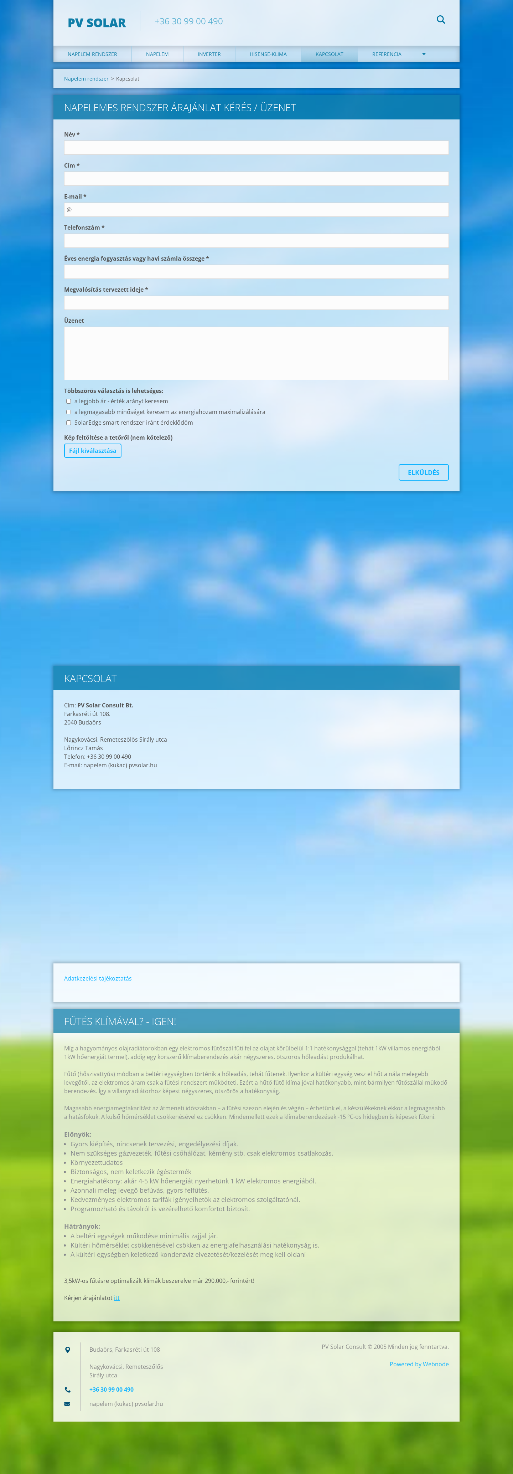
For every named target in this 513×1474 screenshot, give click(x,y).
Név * (72, 134)
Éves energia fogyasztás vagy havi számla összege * (136, 258)
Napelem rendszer (92, 54)
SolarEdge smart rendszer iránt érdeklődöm (133, 422)
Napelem (157, 54)
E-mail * (75, 196)
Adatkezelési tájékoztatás (98, 978)
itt (117, 1298)
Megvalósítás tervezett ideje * (106, 289)
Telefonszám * (84, 227)
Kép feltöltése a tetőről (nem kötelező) (118, 437)
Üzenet (74, 320)
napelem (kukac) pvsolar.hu (126, 1404)
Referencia (386, 54)
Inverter (209, 54)
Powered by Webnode (419, 1364)
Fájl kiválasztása (92, 451)
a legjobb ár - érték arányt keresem (121, 401)
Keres (441, 20)
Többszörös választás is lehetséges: (114, 391)
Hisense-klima (268, 54)
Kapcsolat (329, 54)
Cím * (72, 165)
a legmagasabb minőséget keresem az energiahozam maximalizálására (169, 412)
